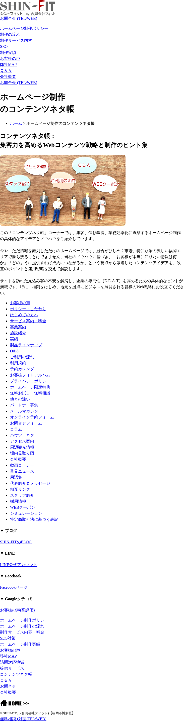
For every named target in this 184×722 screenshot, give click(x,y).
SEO (4, 46)
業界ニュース (22, 471)
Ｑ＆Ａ (6, 70)
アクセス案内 (22, 441)
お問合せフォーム (26, 423)
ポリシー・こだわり (28, 309)
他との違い (20, 399)
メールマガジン (24, 411)
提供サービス (12, 668)
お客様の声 (10, 58)
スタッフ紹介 (22, 495)
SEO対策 (8, 638)
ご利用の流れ (22, 357)
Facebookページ (14, 587)
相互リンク (20, 489)
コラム (16, 429)
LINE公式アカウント (18, 565)
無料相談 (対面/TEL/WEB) (23, 719)
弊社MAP (8, 64)
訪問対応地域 (12, 662)
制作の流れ (10, 34)
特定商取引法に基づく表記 (34, 519)
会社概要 (8, 76)
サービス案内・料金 (28, 321)
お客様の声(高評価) (17, 610)
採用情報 (18, 501)
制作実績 (8, 52)
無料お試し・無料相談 (30, 393)
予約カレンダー (24, 369)
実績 (14, 339)
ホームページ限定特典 (30, 387)
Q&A (14, 351)
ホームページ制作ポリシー (24, 28)
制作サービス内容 (16, 40)
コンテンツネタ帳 (16, 674)
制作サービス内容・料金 (22, 632)
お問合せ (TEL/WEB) (18, 18)
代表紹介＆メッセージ (30, 483)
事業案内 (18, 327)
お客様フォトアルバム (30, 375)
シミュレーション (26, 513)
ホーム (16, 123)
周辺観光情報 (22, 447)
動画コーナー (22, 465)
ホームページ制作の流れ (22, 626)
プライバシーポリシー (30, 381)
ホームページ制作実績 (20, 644)
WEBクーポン (22, 507)
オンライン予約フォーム (32, 417)
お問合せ (8, 686)
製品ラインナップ (26, 345)
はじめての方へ (24, 315)
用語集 (16, 477)
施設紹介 (18, 333)
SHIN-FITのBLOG (16, 542)
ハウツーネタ (22, 435)
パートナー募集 (24, 405)
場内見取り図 (22, 453)
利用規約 (18, 363)
